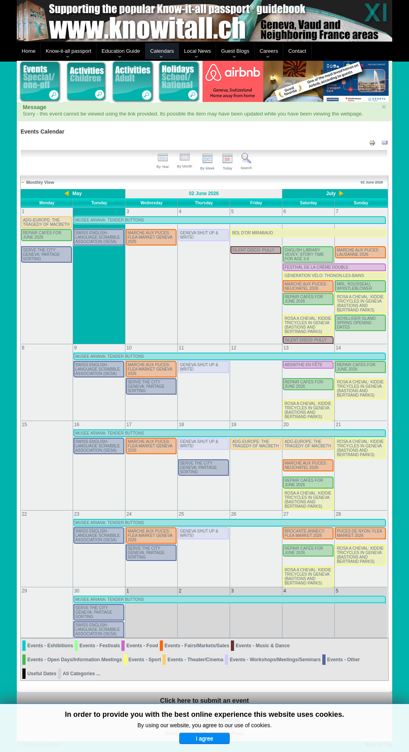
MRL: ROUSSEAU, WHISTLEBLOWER (354, 286)
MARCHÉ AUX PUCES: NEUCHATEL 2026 (305, 286)
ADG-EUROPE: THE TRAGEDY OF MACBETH (46, 222)
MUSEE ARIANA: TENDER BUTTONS (109, 220)
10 (128, 348)
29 (24, 591)
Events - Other (343, 659)
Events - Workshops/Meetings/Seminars (275, 659)
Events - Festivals (99, 645)
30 (76, 591)
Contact (297, 51)
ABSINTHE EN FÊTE (303, 365)
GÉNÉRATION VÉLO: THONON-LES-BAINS (324, 275)
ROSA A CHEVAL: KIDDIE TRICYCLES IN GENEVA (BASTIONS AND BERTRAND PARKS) (360, 303)
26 (233, 514)
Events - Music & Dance (263, 645)
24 (128, 514)
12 (233, 348)
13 (285, 348)
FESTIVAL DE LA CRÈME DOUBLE (316, 267)
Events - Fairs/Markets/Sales (197, 645)
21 (338, 424)
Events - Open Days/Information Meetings (74, 659)
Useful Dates (41, 673)
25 (181, 514)
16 (76, 424)
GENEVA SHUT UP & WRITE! (199, 235)
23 (76, 514)
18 (181, 424)
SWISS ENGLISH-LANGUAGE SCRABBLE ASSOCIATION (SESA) (97, 237)
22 (24, 514)
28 (338, 514)
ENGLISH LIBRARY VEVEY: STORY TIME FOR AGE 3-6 (304, 254)
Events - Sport (145, 659)
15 (24, 424)
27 (285, 514)
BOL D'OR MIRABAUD (252, 233)
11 (181, 348)
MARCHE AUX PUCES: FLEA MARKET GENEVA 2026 (149, 237)
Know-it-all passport (68, 51)
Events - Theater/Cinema (195, 659)
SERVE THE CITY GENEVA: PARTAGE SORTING (41, 254)
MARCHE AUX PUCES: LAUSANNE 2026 (358, 252)
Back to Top (378, 745)
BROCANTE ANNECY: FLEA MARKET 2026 (304, 533)
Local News (197, 51)
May (76, 193)
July (331, 193)
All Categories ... (81, 673)
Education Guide (120, 51)
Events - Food (142, 645)
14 (338, 348)
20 (285, 424)
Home (29, 51)
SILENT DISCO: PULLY (253, 250)
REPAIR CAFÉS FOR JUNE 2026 (42, 235)
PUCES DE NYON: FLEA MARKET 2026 (359, 533)
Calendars (162, 51)
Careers (269, 51)
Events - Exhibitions (50, 645)
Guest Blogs (235, 51)
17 (128, 424)
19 (233, 424)
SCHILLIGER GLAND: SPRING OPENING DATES (356, 322)
